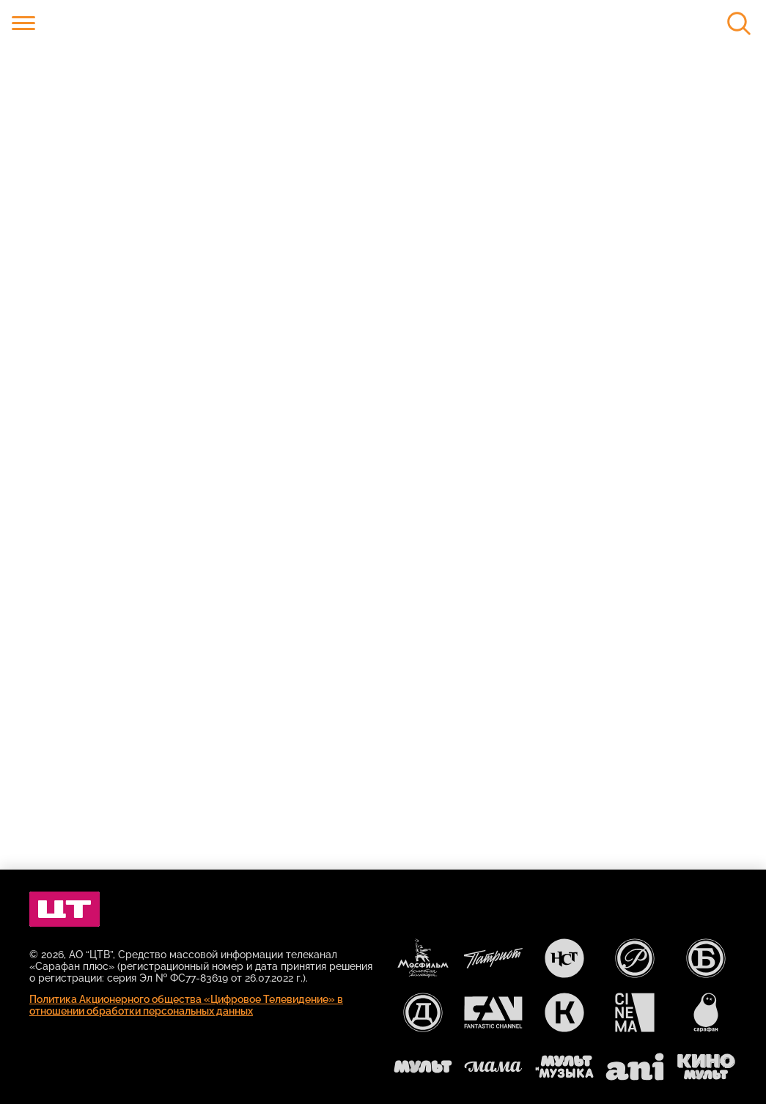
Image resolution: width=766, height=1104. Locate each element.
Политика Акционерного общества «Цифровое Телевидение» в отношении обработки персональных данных (186, 1005)
